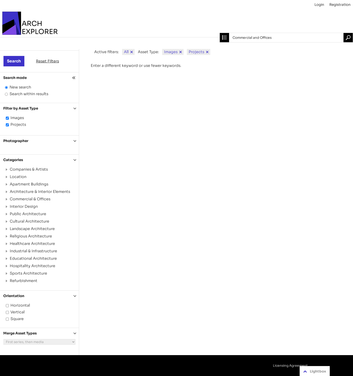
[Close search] (224, 37)
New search (20, 87)
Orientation (13, 296)
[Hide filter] (74, 77)
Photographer (15, 141)
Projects (18, 124)
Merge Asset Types (20, 333)
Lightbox (314, 371)
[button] (6, 169)
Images (17, 117)
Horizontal (20, 305)
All (126, 51)
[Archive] (176, 23)
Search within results (29, 93)
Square (17, 318)
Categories (13, 160)
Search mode (15, 77)
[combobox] (286, 37)
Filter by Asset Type (20, 108)
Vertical (17, 312)
